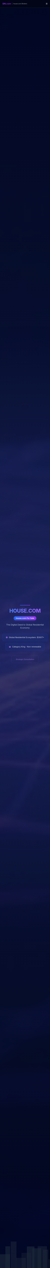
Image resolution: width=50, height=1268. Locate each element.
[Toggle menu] (46, 3)
